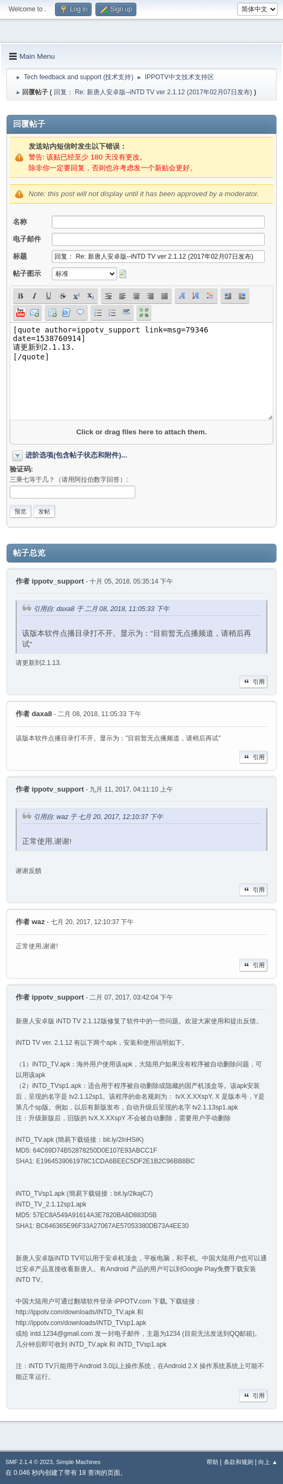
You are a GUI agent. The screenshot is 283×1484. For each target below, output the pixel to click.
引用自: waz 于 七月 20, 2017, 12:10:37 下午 (98, 817)
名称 (20, 222)
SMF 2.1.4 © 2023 (29, 1462)
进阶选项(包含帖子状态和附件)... (76, 455)
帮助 (212, 1462)
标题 (20, 256)
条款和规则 (238, 1462)
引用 (253, 681)
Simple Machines (78, 1462)
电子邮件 (27, 239)
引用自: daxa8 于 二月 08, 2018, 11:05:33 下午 (101, 609)
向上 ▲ (268, 1462)
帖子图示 (27, 273)
